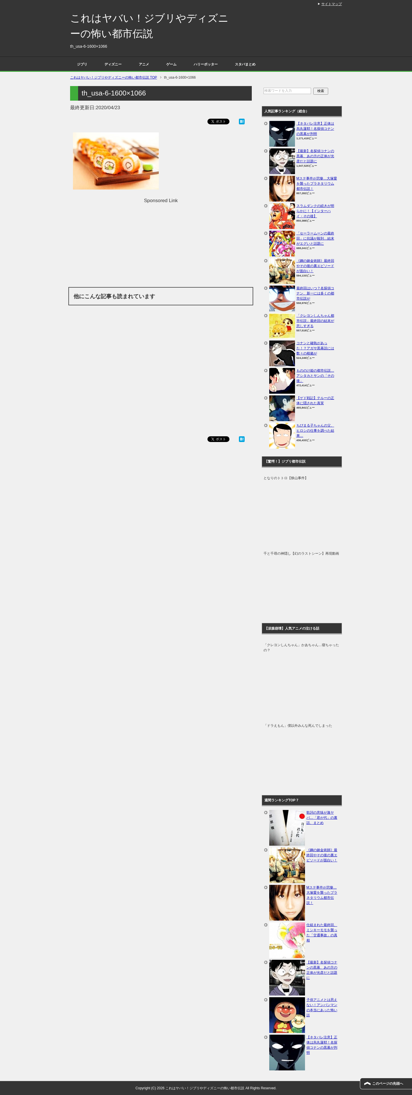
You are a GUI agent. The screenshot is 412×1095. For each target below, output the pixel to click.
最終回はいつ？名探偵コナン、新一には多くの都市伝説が (315, 293)
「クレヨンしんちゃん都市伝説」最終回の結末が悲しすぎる (315, 321)
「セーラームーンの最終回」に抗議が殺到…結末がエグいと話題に (315, 238)
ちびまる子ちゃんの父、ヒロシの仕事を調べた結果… (315, 430)
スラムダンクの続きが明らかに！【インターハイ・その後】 (315, 211)
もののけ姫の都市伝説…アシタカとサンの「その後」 (315, 376)
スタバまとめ (245, 64)
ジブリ (82, 64)
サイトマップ (331, 4)
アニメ (144, 64)
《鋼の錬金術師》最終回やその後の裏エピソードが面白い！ (315, 266)
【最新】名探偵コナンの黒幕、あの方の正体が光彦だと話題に (315, 156)
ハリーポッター (206, 64)
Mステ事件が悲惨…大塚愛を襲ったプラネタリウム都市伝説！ (316, 183)
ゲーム (171, 64)
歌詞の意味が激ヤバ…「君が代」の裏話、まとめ (321, 818)
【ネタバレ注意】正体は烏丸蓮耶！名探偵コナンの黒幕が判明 (315, 129)
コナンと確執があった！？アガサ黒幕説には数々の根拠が (315, 348)
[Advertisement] (161, 244)
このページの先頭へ (387, 1084)
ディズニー (113, 64)
